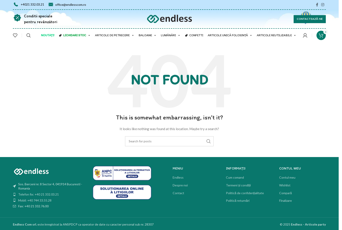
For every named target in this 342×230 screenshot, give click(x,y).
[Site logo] (169, 18)
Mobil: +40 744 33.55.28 (34, 200)
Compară (285, 193)
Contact (178, 193)
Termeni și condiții (238, 185)
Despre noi (180, 185)
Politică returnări (237, 200)
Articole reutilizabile (276, 35)
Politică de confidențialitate (245, 193)
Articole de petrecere (114, 35)
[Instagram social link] (323, 4)
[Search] (28, 35)
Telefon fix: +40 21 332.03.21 (38, 194)
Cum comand (235, 177)
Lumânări (170, 35)
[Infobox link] (35, 18)
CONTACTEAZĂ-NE (310, 18)
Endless (178, 177)
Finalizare (285, 200)
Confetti (196, 35)
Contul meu (287, 177)
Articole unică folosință (230, 35)
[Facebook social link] (317, 4)
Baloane (147, 35)
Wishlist (285, 185)
